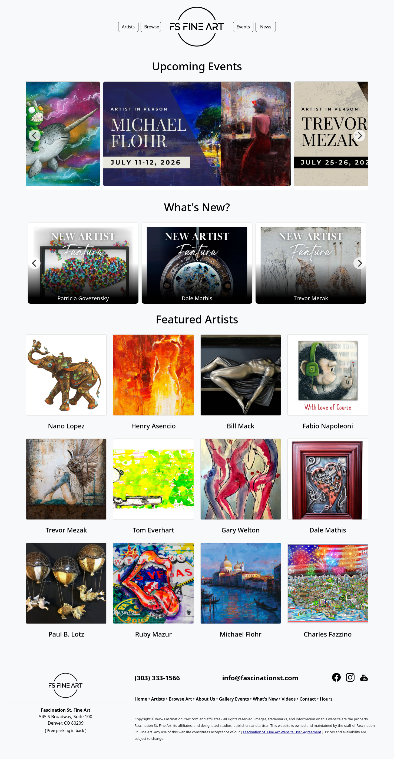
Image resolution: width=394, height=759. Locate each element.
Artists (158, 699)
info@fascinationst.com (260, 677)
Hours (326, 699)
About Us (205, 699)
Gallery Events (234, 699)
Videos (289, 699)
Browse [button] (151, 27)
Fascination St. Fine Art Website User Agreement (282, 732)
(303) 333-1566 (157, 677)
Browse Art (180, 699)
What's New (265, 699)
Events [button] (243, 27)
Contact (308, 699)
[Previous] (35, 135)
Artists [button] (128, 27)
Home (141, 699)
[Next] (359, 135)
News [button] (265, 27)
